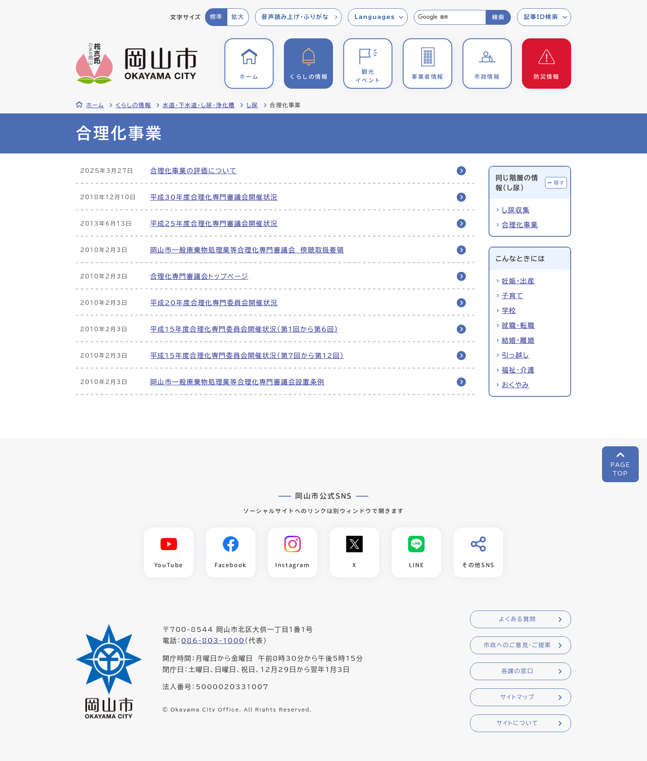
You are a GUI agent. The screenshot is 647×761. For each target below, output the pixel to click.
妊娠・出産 (518, 281)
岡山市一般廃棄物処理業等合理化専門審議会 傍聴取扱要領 (247, 250)
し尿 (252, 105)
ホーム (95, 105)
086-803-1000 (213, 640)
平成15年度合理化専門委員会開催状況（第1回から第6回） (244, 329)
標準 (216, 17)
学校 (509, 310)
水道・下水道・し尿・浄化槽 (199, 105)
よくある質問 (517, 619)
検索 (498, 17)
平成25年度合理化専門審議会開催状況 (214, 223)
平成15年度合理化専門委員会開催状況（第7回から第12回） (247, 355)
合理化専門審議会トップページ (199, 276)
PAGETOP (620, 469)
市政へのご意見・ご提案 (517, 645)
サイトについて (517, 723)
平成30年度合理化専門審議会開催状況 (214, 197)
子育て (512, 295)
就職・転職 (518, 325)
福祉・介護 (518, 370)
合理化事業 (520, 224)
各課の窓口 (517, 671)
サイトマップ (517, 697)
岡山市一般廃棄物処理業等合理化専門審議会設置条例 (237, 382)
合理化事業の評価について (193, 170)
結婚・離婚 (518, 340)
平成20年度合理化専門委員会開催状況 (214, 302)
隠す (559, 182)
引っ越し (515, 355)
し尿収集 (516, 210)
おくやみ (515, 385)
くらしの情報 (133, 105)
